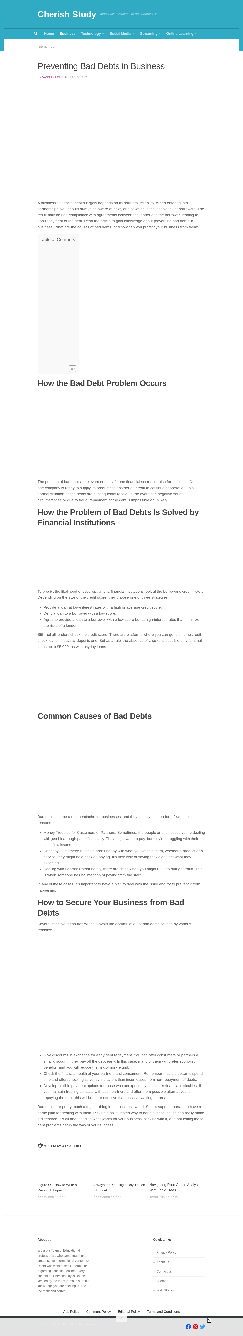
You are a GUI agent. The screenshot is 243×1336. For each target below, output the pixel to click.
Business (68, 34)
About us (163, 1262)
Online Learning (179, 34)
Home (49, 34)
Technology (91, 34)
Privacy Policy (166, 1252)
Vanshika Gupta (54, 77)
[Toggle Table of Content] (70, 368)
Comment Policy (98, 1311)
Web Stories (165, 1290)
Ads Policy (71, 1311)
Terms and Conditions (163, 1311)
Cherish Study (67, 14)
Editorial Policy (129, 1311)
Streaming (148, 34)
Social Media (120, 34)
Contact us (164, 1271)
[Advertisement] (122, 112)
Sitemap (162, 1280)
